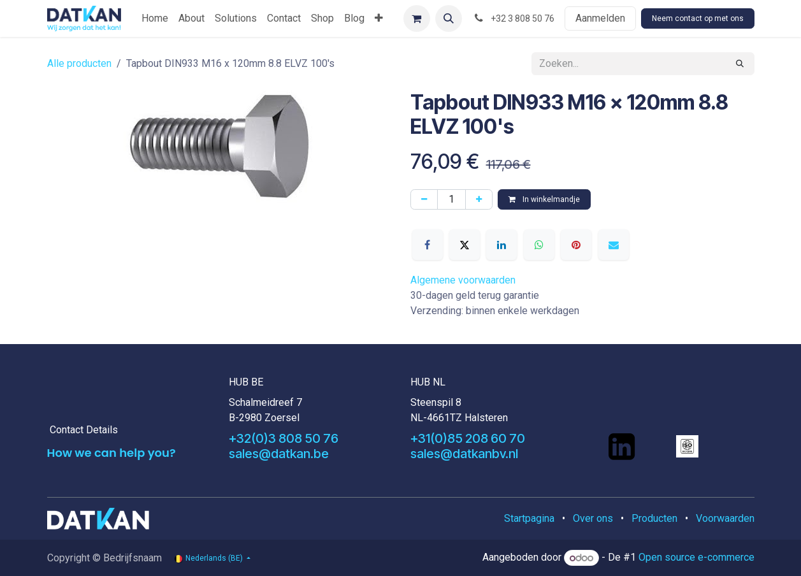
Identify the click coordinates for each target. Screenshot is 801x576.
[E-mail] (613, 244)
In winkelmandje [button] (544, 199)
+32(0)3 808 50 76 (283, 438)
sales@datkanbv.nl (464, 453)
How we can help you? (111, 453)
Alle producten (79, 63)
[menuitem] (154, 18)
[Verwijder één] (424, 199)
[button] (448, 18)
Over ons (593, 518)
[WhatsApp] (539, 244)
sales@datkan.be (279, 453)
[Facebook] (427, 244)
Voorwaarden (725, 518)
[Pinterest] (576, 244)
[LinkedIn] (501, 244)
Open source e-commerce (696, 558)
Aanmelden (600, 18)
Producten (654, 518)
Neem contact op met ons (698, 18)
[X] (464, 244)
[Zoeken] (739, 63)
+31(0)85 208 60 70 (467, 438)
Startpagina (529, 518)
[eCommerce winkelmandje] (416, 18)
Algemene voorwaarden (463, 280)
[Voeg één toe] (479, 199)
